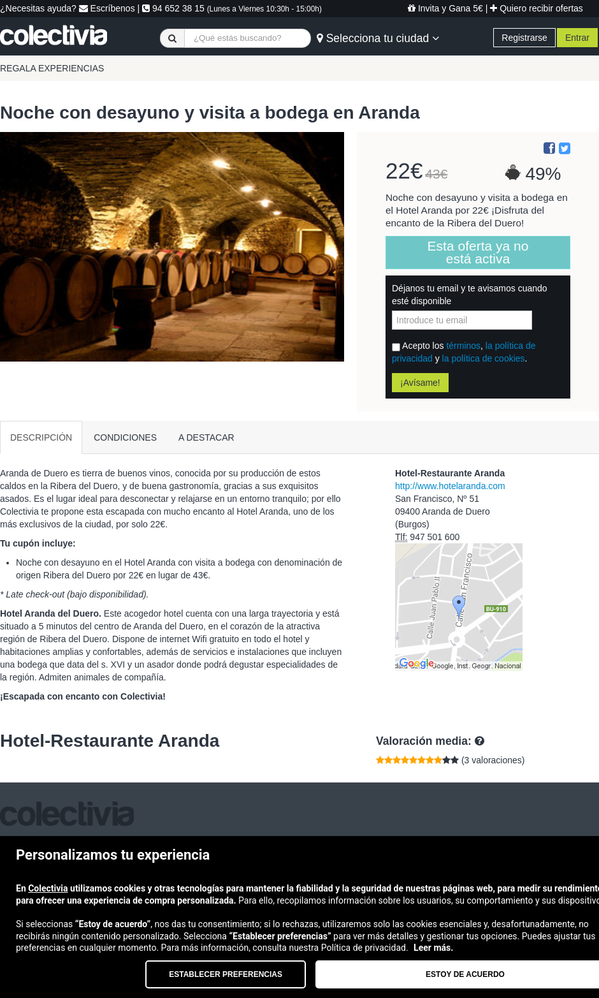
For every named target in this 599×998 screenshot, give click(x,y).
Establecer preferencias (225, 974)
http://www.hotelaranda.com (450, 486)
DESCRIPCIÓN (41, 437)
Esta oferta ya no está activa (478, 252)
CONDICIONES (125, 437)
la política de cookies (483, 358)
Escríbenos (107, 8)
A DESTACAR (206, 437)
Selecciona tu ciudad (378, 38)
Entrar (577, 38)
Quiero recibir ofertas (536, 8)
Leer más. (433, 948)
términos (463, 346)
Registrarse (524, 38)
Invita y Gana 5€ (445, 8)
